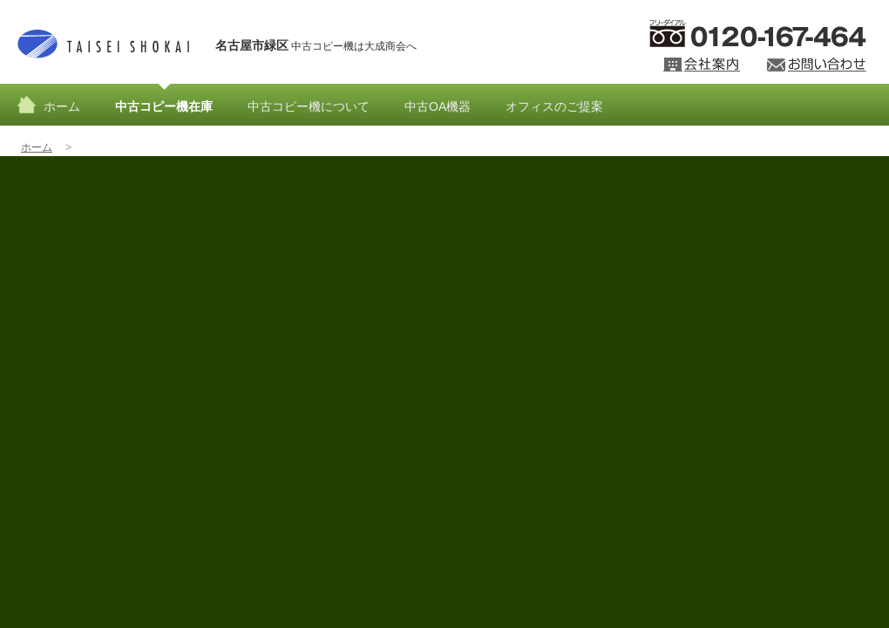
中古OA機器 (437, 106)
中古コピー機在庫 (164, 106)
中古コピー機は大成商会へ (316, 45)
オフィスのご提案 (554, 106)
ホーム (62, 106)
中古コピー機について (309, 106)
